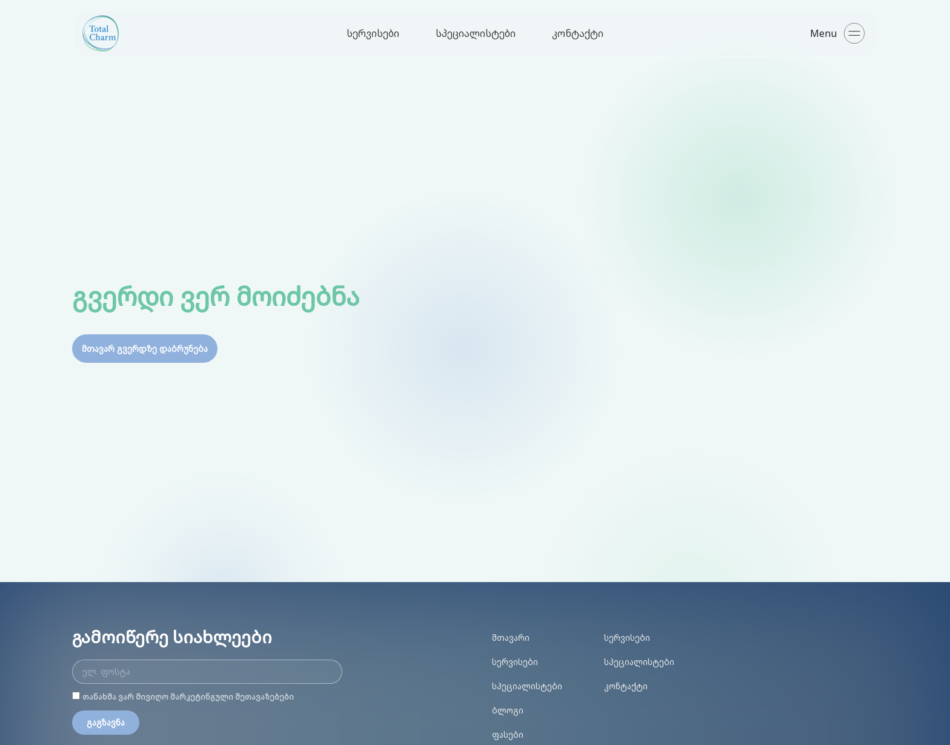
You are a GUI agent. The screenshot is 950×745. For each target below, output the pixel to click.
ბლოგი (507, 710)
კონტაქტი (577, 33)
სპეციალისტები (476, 33)
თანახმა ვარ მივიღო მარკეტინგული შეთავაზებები (188, 697)
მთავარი (511, 637)
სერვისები (373, 33)
